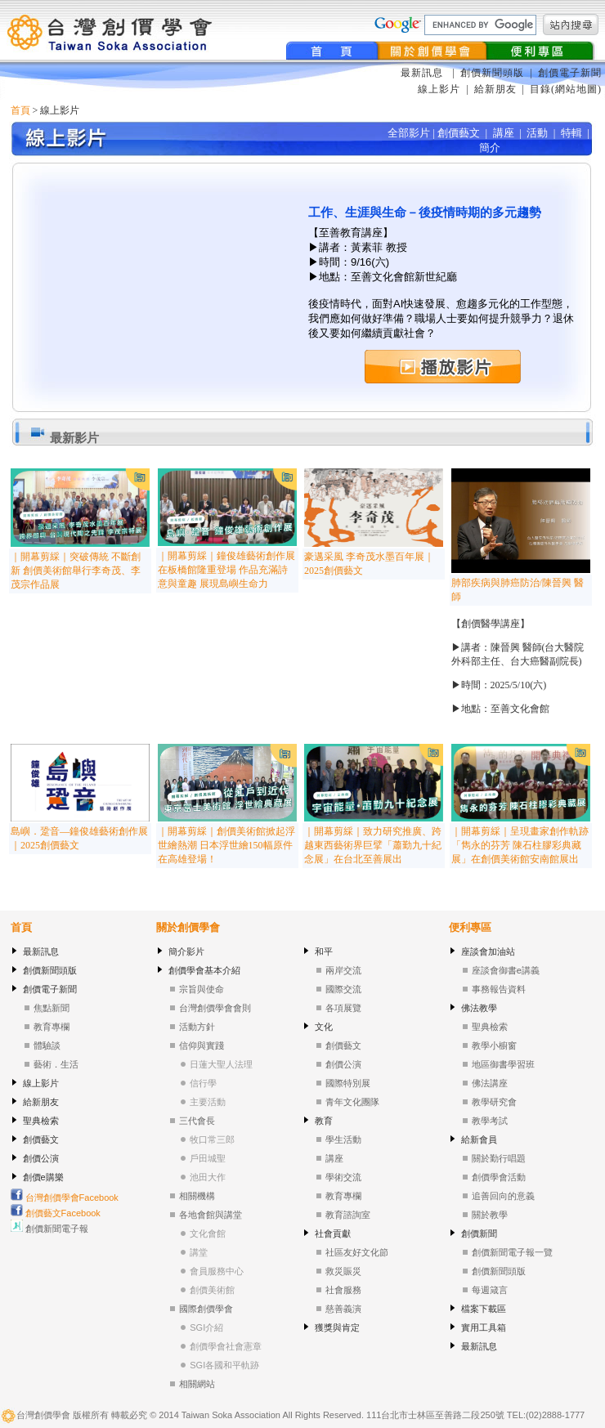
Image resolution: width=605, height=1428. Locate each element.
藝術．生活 (56, 1064)
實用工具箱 (483, 1327)
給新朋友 (495, 89)
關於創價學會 (188, 927)
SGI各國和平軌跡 (224, 1365)
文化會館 (208, 1233)
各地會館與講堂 (210, 1215)
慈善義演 (343, 1309)
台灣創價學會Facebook (65, 1197)
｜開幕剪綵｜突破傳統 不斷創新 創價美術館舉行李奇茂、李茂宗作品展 (76, 570)
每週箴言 (490, 1290)
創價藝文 (41, 1139)
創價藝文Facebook (56, 1213)
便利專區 (470, 927)
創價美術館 (212, 1290)
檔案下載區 (483, 1309)
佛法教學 (479, 1008)
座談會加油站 (488, 951)
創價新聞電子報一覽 (512, 1252)
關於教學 (490, 1215)
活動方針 (197, 1027)
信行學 (203, 1083)
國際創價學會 (206, 1309)
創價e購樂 (43, 1177)
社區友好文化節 (356, 1252)
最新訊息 (423, 72)
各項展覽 (343, 1008)
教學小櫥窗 (494, 1045)
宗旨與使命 (201, 989)
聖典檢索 (41, 1121)
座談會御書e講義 (506, 970)
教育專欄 (51, 1027)
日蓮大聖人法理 (221, 1064)
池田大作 (208, 1177)
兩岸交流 (343, 970)
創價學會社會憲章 (226, 1346)
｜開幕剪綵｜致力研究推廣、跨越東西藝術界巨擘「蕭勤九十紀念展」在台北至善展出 (372, 845)
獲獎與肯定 (337, 1327)
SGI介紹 (206, 1327)
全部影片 (409, 133)
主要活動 (208, 1102)
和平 (324, 951)
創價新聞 (479, 1233)
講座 (334, 1158)
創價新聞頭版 (493, 72)
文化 (324, 1027)
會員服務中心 (217, 1271)
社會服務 (343, 1290)
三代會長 (197, 1121)
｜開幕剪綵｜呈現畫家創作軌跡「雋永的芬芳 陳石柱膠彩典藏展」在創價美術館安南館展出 (520, 845)
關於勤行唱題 (499, 1158)
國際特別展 (347, 1083)
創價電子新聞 (570, 72)
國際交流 (343, 989)
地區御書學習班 (503, 1064)
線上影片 (439, 89)
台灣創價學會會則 (215, 1008)
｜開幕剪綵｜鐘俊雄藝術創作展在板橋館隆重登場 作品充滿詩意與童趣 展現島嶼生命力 (226, 569)
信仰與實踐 (201, 1045)
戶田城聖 (208, 1158)
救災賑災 (343, 1271)
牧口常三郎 (212, 1139)
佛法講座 (490, 1083)
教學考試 (490, 1121)
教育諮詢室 (347, 1215)
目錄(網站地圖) (566, 89)
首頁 (20, 110)
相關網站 (197, 1384)
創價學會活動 (499, 1177)
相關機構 (197, 1196)
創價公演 (41, 1158)
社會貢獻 (333, 1233)
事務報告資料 (499, 989)
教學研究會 (494, 1102)
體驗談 (47, 1045)
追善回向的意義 (503, 1196)
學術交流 (343, 1177)
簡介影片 (186, 951)
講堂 (199, 1252)
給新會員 (479, 1139)
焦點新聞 (51, 1008)
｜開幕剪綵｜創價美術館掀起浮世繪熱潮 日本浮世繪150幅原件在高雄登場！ (226, 845)
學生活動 (343, 1139)
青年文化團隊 (352, 1102)
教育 (324, 1121)
